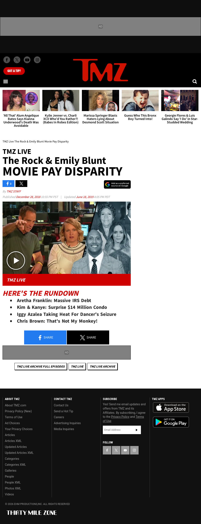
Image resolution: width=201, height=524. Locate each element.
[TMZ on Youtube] (27, 59)
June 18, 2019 (85, 197)
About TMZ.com (15, 405)
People (9, 476)
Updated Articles (16, 447)
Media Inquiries (64, 429)
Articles (10, 435)
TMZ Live (77, 366)
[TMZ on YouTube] (125, 450)
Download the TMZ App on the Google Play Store (171, 422)
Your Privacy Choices (19, 429)
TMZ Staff (14, 191)
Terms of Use (13, 417)
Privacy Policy (120, 416)
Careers (59, 417)
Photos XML (13, 488)
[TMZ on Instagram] (37, 59)
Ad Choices (12, 423)
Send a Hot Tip (63, 411)
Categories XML (15, 464)
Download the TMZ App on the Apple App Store (171, 407)
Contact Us (61, 405)
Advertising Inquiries (67, 423)
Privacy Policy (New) (18, 411)
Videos (9, 494)
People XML (13, 482)
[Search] (195, 81)
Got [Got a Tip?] (14, 71)
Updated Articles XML (19, 452)
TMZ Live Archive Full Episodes (41, 366)
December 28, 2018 (28, 197)
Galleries (10, 470)
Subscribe (136, 430)
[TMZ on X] (17, 59)
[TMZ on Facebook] (6, 59)
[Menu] (6, 81)
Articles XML (13, 441)
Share (45, 337)
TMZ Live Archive (102, 366)
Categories (12, 458)
